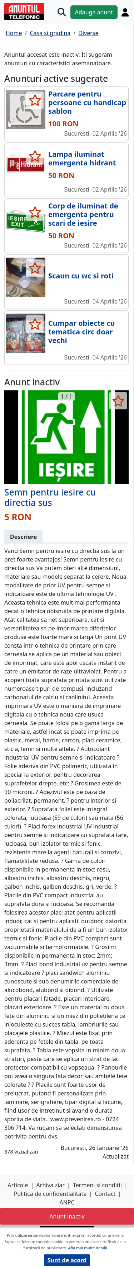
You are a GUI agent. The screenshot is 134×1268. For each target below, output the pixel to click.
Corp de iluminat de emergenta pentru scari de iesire (83, 214)
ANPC (66, 1202)
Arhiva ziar (50, 1185)
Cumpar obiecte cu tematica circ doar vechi (81, 331)
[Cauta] (61, 12)
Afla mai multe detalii (87, 1247)
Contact (105, 1194)
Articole (18, 1185)
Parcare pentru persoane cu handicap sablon (87, 102)
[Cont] (125, 12)
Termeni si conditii (97, 1185)
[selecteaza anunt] (35, 100)
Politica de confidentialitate (50, 1194)
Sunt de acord (67, 1260)
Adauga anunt (94, 12)
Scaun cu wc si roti (81, 276)
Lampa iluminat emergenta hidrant (82, 158)
